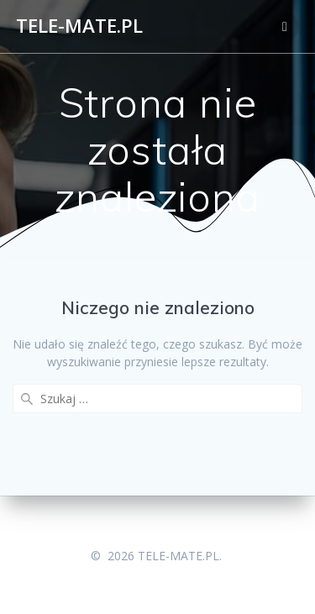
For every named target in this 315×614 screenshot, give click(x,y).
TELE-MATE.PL (79, 26)
